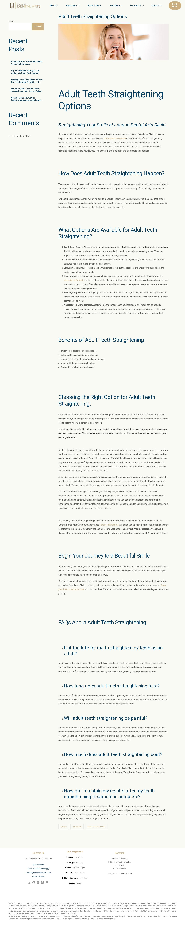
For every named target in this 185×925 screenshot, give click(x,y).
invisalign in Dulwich (73, 280)
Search (12, 21)
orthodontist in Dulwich (115, 138)
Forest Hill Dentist (131, 903)
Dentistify (12, 913)
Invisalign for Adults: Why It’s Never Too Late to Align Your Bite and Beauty (27, 81)
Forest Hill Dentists (109, 525)
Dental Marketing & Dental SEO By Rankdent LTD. (127, 911)
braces (64, 827)
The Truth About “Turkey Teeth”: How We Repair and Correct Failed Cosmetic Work (26, 90)
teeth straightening (159, 247)
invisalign (77, 827)
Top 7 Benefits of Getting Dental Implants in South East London (25, 72)
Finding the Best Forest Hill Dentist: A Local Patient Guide (27, 62)
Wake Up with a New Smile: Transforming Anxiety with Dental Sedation (26, 99)
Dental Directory (30, 913)
